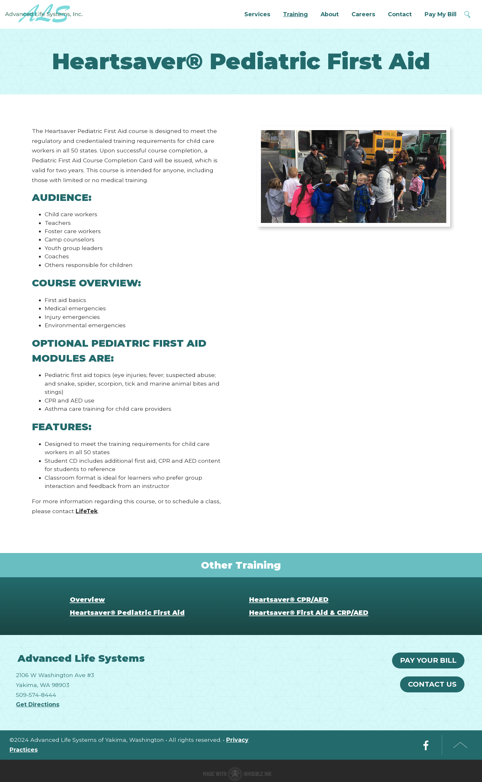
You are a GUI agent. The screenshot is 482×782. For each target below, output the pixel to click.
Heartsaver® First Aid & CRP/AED (308, 612)
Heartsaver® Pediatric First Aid (127, 612)
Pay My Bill (440, 14)
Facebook (426, 745)
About (330, 14)
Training (295, 14)
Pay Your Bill (428, 660)
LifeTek (87, 511)
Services (257, 14)
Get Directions (37, 704)
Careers (363, 14)
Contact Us (432, 684)
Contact (400, 14)
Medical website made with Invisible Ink (237, 774)
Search (467, 14)
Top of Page (460, 745)
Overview (87, 599)
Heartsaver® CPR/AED (289, 599)
